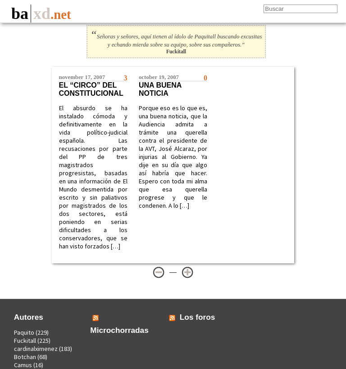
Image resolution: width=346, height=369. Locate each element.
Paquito (24, 332)
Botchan (25, 357)
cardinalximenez (36, 349)
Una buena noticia (160, 89)
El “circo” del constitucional (91, 89)
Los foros (197, 317)
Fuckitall (25, 340)
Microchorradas (119, 330)
